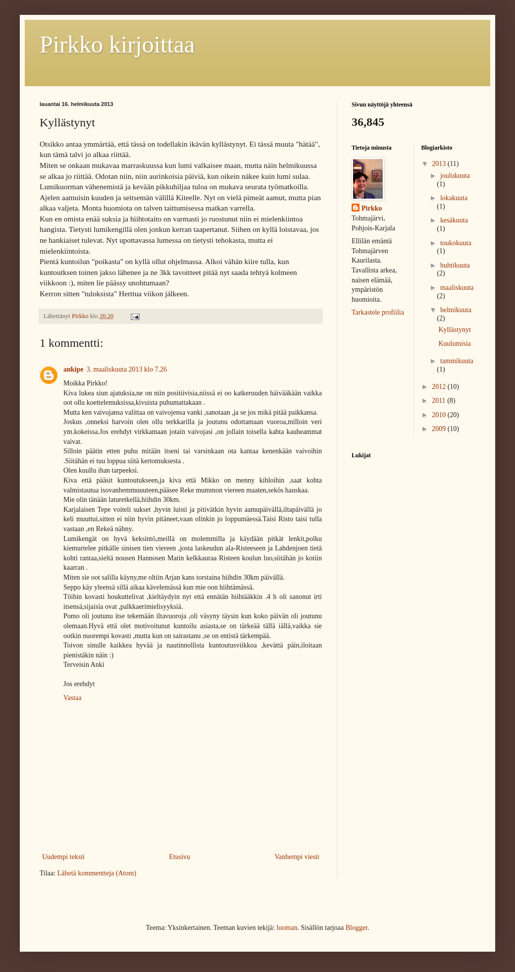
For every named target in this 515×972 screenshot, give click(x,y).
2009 (440, 428)
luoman (286, 927)
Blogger (356, 927)
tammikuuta (456, 361)
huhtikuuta (455, 265)
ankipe (73, 369)
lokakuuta (453, 198)
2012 (440, 386)
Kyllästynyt (454, 329)
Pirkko (371, 208)
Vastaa (72, 698)
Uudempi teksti (63, 857)
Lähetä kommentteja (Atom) (96, 873)
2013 (440, 163)
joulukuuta (455, 175)
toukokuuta (455, 243)
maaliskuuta (457, 287)
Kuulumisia (454, 343)
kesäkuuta (454, 220)
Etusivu (179, 857)
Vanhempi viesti (296, 857)
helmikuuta (455, 310)
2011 (439, 400)
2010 (440, 415)
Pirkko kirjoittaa (117, 44)
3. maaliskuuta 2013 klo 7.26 (126, 369)
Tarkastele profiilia (378, 312)
